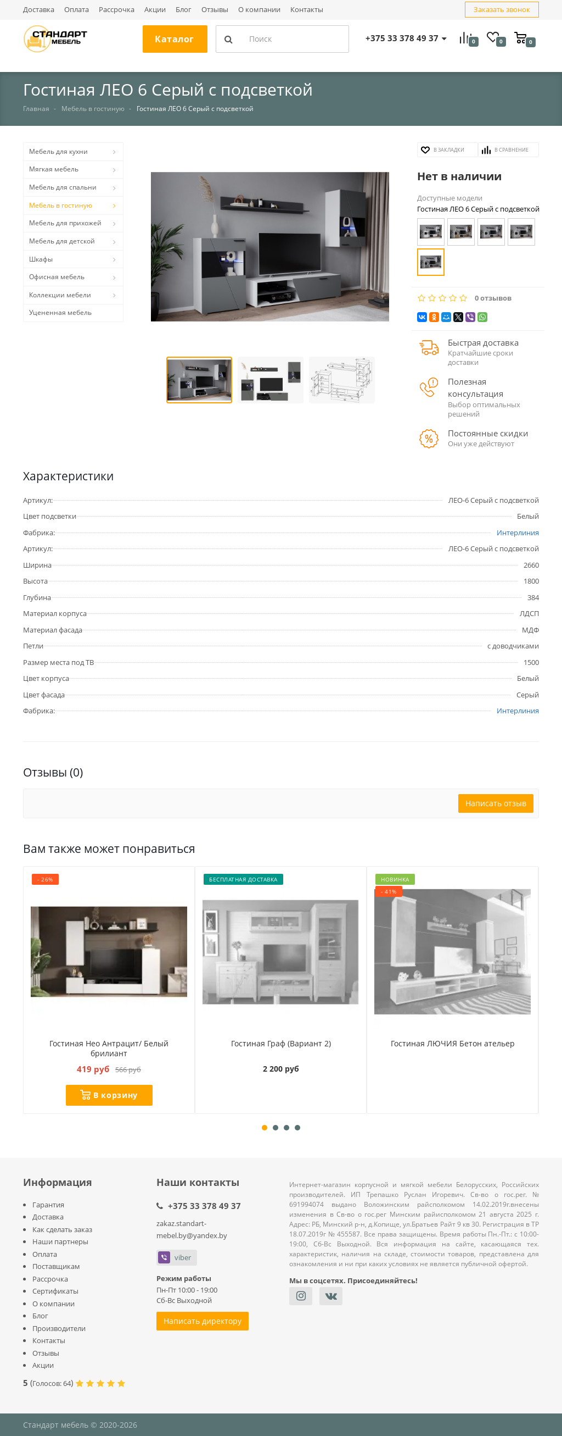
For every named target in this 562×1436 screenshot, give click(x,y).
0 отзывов (493, 298)
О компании (259, 9)
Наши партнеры (60, 1241)
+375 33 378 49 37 (204, 1205)
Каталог (174, 39)
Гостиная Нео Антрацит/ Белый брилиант (109, 1048)
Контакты (306, 9)
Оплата (76, 9)
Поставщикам (56, 1266)
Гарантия (48, 1205)
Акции (155, 9)
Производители (59, 1328)
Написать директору (202, 1321)
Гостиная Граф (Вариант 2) (281, 1042)
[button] (270, 247)
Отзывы (214, 9)
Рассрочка (116, 9)
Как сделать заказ (62, 1229)
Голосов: (51, 1383)
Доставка (38, 9)
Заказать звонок (502, 9)
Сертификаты (55, 1291)
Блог (184, 9)
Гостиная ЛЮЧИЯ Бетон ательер (452, 1042)
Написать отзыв (495, 803)
